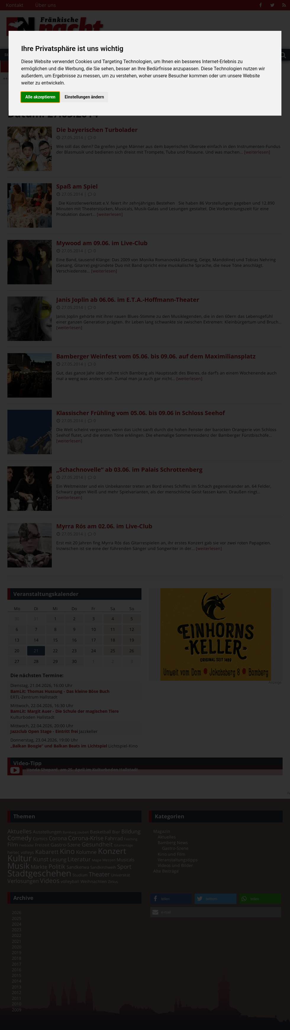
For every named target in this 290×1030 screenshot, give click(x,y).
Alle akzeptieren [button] (40, 97)
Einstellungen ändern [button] (84, 97)
